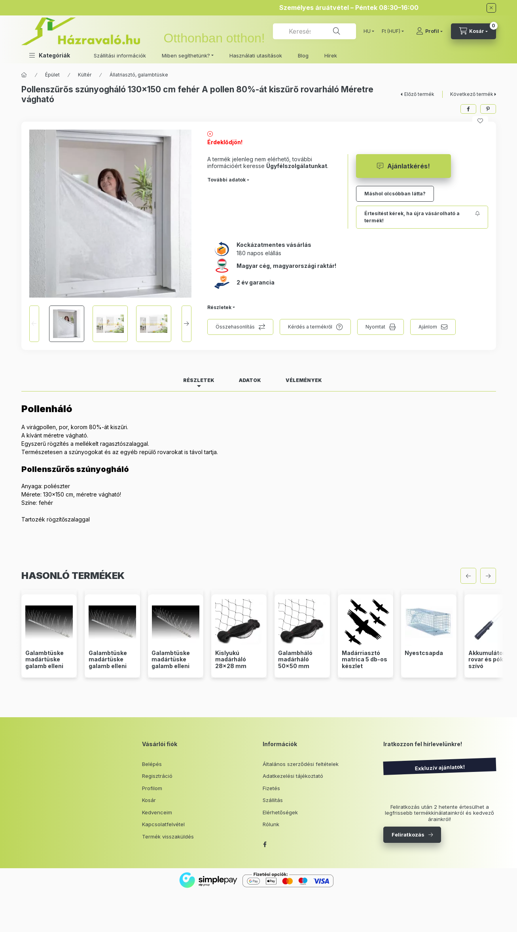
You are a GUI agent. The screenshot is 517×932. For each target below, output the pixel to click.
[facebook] (468, 109)
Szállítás (273, 800)
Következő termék (471, 94)
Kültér (84, 75)
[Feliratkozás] (422, 217)
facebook (265, 844)
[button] (49, 55)
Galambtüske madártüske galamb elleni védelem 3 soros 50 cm (112, 666)
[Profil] (429, 31)
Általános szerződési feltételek (301, 764)
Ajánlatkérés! (408, 166)
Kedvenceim (157, 812)
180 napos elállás (259, 253)
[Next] (186, 324)
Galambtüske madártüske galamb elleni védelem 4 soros (175, 663)
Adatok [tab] (250, 380)
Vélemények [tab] (304, 380)
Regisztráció (157, 776)
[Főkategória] (24, 74)
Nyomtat (375, 327)
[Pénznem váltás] (391, 31)
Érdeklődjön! (224, 142)
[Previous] (34, 324)
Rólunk (271, 824)
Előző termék (419, 94)
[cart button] (473, 31)
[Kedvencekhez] (480, 121)
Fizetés (271, 788)
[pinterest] (488, 109)
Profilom (152, 788)
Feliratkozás (408, 834)
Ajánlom (428, 327)
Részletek (219, 307)
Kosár (149, 800)
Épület (52, 75)
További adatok (226, 180)
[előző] (468, 576)
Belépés (152, 764)
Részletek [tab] (198, 380)
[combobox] (314, 31)
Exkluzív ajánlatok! (439, 767)
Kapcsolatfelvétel (163, 824)
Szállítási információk (120, 55)
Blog (303, 55)
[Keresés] (336, 31)
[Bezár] (491, 8)
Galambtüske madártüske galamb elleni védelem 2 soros (48, 663)
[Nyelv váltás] (367, 31)
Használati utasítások (255, 55)
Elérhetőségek (280, 812)
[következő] (488, 576)
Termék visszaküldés (168, 836)
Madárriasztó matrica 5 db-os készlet (364, 660)
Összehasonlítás (235, 327)
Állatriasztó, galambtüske (139, 75)
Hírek (330, 55)
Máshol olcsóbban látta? (395, 194)
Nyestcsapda (424, 653)
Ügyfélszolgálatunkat (296, 165)
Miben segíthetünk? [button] (186, 55)
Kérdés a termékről (310, 327)
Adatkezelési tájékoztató (293, 776)
